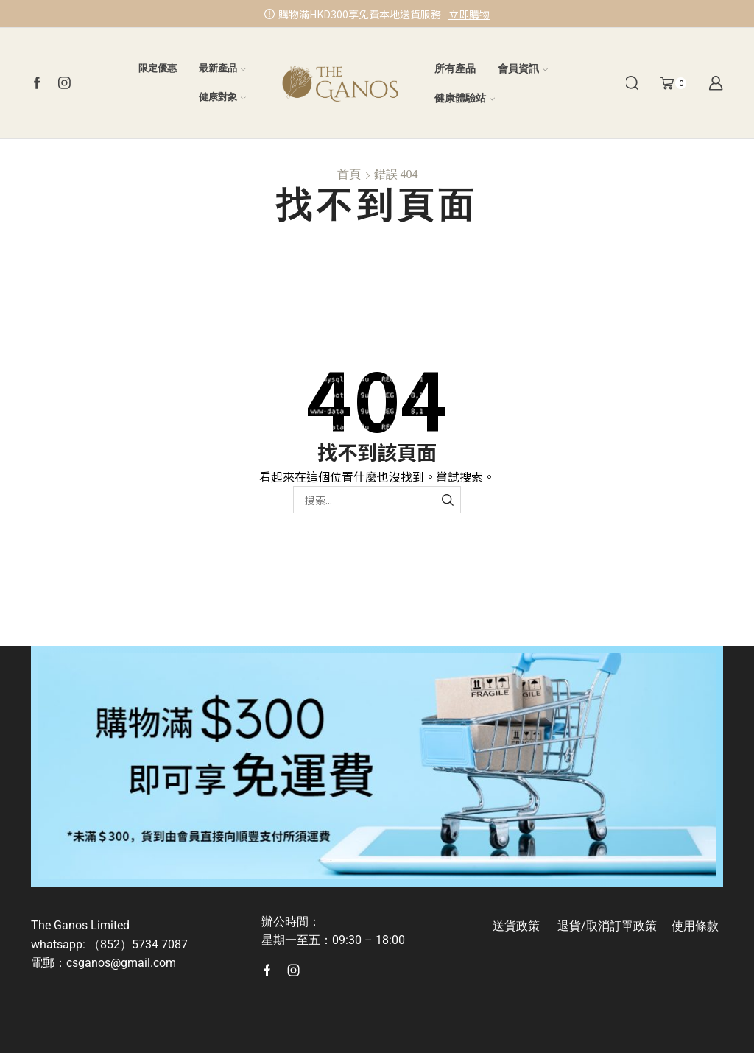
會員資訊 (523, 68)
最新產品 (222, 68)
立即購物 (469, 14)
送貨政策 (516, 926)
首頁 (349, 174)
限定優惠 (157, 68)
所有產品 (455, 68)
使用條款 (695, 926)
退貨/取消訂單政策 (607, 926)
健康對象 (222, 96)
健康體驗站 (464, 98)
